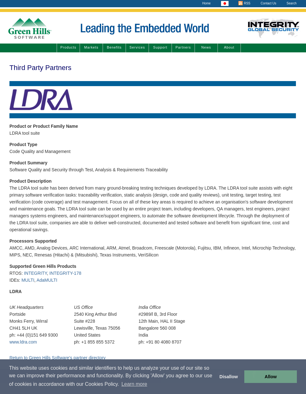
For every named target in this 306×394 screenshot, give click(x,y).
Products (68, 47)
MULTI (27, 280)
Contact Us (268, 3)
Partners (183, 47)
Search (291, 3)
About (229, 47)
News (206, 47)
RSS (244, 3)
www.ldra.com (23, 341)
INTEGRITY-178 (65, 273)
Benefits (114, 47)
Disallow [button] (228, 376)
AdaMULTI (47, 280)
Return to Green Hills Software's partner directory (57, 357)
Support (160, 47)
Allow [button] (271, 376)
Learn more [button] (134, 384)
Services (137, 47)
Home (206, 3)
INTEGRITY (35, 273)
